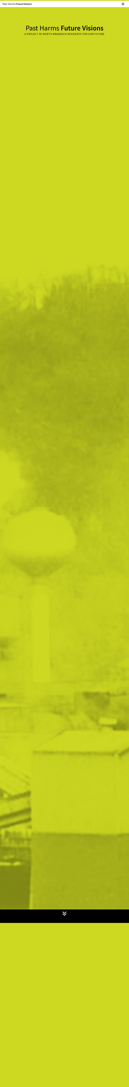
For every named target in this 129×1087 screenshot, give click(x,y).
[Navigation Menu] (123, 4)
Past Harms (17, 3)
